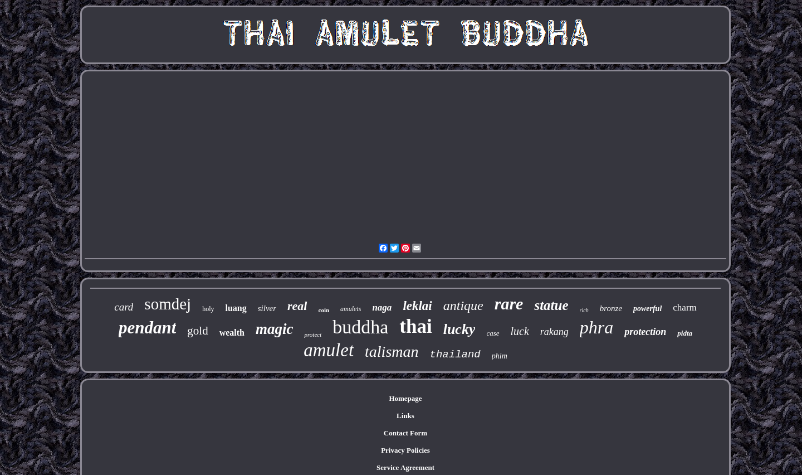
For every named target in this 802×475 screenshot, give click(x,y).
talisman (391, 351)
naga (382, 307)
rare (509, 303)
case (492, 333)
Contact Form (405, 433)
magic (275, 329)
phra (596, 327)
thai (415, 326)
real (297, 306)
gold (197, 330)
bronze (611, 308)
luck (520, 331)
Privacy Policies (405, 450)
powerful (647, 308)
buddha (360, 327)
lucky (459, 329)
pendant (147, 327)
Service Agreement (405, 467)
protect (312, 334)
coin (324, 310)
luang (235, 308)
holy (208, 309)
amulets (350, 309)
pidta (684, 333)
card (123, 307)
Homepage (405, 398)
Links (405, 415)
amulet (329, 350)
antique (463, 305)
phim (499, 356)
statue (551, 305)
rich (584, 310)
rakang (554, 331)
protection (645, 331)
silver (267, 308)
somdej (167, 304)
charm (684, 307)
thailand (455, 354)
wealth (231, 332)
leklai (417, 306)
